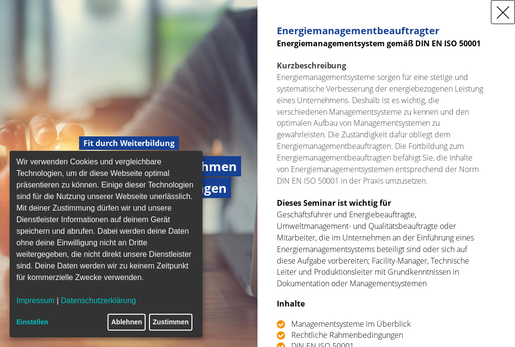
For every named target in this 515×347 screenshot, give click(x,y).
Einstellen (32, 322)
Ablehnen (126, 322)
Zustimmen (171, 322)
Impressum (35, 300)
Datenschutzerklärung (98, 300)
